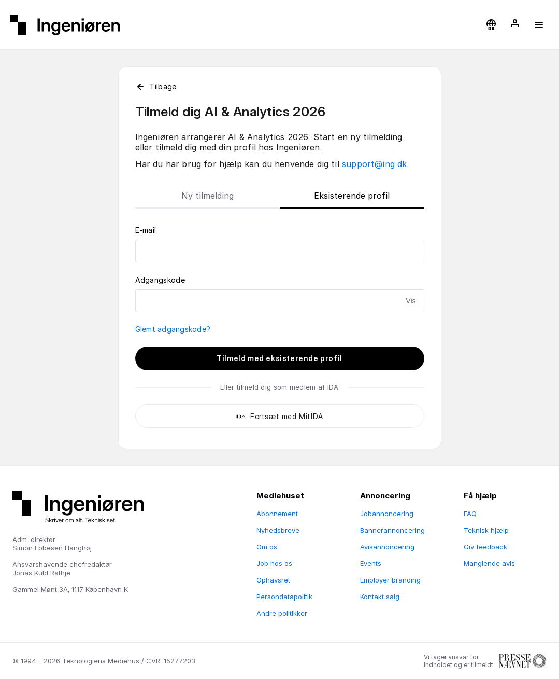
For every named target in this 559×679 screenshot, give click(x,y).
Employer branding (390, 580)
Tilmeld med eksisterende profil (279, 358)
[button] (491, 24)
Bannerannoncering (392, 530)
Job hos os (274, 563)
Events (370, 563)
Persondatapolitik (284, 596)
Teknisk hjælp (486, 530)
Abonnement (277, 513)
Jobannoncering (386, 513)
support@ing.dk (374, 164)
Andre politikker (281, 613)
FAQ (470, 513)
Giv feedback (485, 547)
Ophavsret (273, 580)
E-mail (145, 230)
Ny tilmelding (207, 195)
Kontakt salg (379, 596)
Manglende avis (489, 563)
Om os (266, 547)
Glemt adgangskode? (173, 329)
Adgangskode (160, 279)
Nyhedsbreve (277, 530)
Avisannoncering (387, 547)
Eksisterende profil (352, 195)
